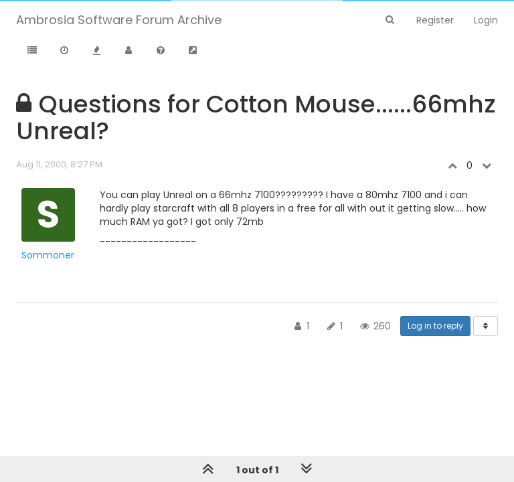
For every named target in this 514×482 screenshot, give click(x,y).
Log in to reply (435, 325)
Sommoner (47, 255)
